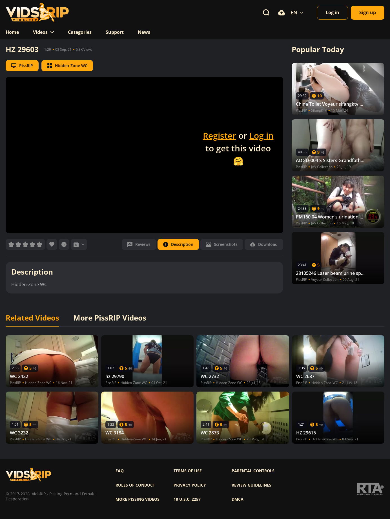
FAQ (120, 470)
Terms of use (188, 470)
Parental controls (253, 470)
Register (219, 135)
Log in (261, 135)
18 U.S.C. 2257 (187, 499)
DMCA (237, 499)
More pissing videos (137, 499)
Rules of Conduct (135, 485)
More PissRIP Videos (109, 318)
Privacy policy (190, 485)
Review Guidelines (251, 485)
